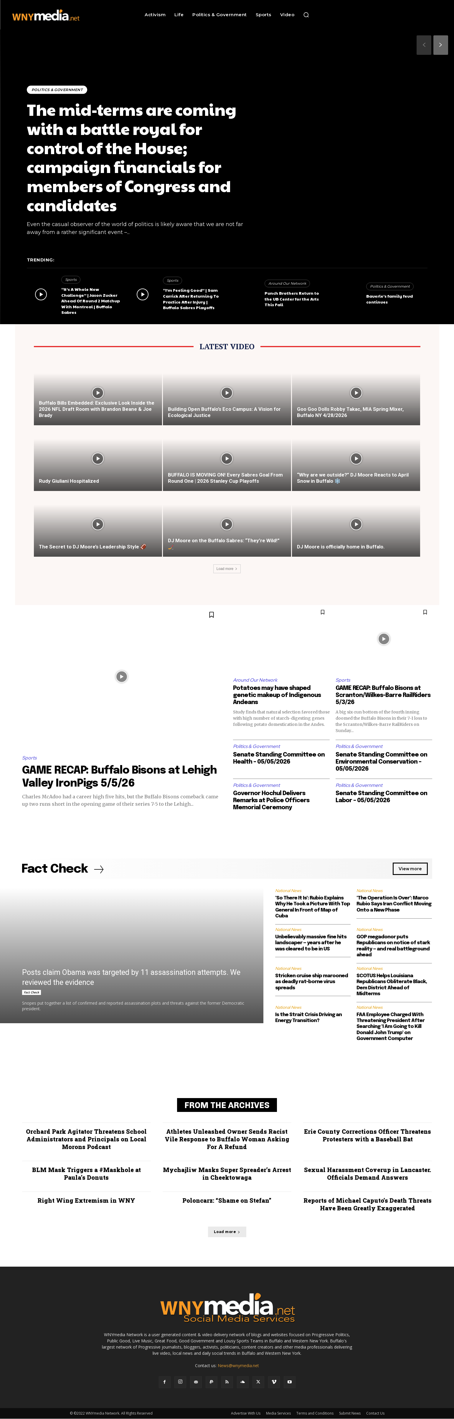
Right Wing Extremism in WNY (86, 1200)
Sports (71, 279)
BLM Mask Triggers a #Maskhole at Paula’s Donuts (86, 1173)
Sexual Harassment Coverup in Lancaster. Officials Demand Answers (367, 1173)
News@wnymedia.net (238, 1366)
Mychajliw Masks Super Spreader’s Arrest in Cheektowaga (227, 1173)
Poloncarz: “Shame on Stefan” (226, 1200)
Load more (227, 569)
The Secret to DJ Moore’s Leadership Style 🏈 (92, 547)
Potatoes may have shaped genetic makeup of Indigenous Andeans (277, 695)
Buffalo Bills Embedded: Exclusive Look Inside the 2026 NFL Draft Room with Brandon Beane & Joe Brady (96, 409)
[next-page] (440, 45)
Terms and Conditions (315, 1413)
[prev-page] (424, 45)
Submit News (350, 1413)
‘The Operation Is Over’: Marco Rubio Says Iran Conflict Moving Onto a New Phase (393, 904)
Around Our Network (287, 283)
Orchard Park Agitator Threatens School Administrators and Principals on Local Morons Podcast (86, 1139)
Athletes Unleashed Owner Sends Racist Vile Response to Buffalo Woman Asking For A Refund (227, 1139)
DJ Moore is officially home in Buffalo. (341, 547)
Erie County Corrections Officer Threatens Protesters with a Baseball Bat (367, 1135)
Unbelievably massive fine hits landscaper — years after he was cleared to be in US (310, 943)
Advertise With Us (245, 1413)
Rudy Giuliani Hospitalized (69, 481)
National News (288, 891)
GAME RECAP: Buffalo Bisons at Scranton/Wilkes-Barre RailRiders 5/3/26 (383, 695)
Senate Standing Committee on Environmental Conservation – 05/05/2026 (381, 762)
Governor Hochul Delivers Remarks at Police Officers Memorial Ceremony (271, 800)
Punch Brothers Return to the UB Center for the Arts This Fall (292, 298)
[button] (306, 15)
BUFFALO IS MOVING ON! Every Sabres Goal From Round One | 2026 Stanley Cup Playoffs (225, 478)
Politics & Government (57, 90)
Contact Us (375, 1413)
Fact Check (31, 993)
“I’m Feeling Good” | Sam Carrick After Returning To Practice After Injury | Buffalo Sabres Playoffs (191, 298)
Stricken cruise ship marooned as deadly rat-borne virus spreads (311, 982)
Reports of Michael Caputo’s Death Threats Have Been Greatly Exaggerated (367, 1204)
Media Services (278, 1413)
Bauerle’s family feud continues (389, 299)
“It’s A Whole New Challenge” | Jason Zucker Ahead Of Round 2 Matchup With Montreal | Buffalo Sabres (90, 300)
